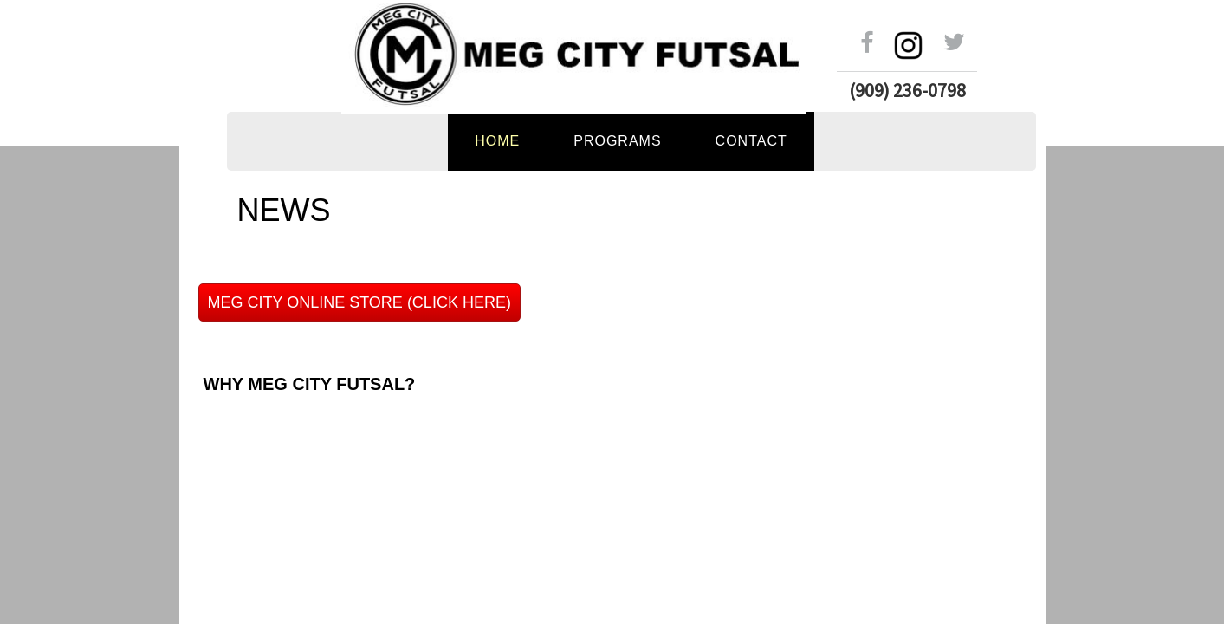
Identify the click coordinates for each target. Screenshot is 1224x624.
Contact (751, 140)
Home (497, 140)
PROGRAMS (617, 140)
